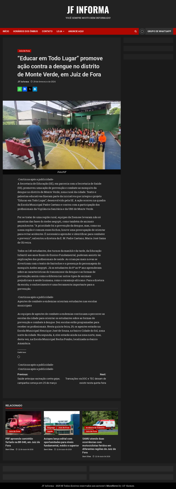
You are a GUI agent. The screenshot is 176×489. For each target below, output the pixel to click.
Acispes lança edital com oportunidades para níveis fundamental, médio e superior (61, 442)
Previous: (39, 379)
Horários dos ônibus (25, 31)
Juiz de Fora (24, 51)
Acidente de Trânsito (95, 427)
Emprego (51, 427)
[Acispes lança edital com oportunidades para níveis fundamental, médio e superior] (61, 423)
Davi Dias (10, 449)
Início (6, 31)
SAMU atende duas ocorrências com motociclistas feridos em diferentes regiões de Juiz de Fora (99, 445)
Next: (84, 379)
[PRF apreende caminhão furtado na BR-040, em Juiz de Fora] (23, 423)
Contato (47, 31)
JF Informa (88, 9)
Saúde (50, 431)
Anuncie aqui (75, 31)
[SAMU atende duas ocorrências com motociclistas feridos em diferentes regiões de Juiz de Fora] (100, 423)
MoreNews (112, 485)
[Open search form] (136, 31)
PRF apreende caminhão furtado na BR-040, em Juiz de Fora (23, 442)
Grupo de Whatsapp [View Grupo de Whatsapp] (155, 31)
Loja (59, 31)
